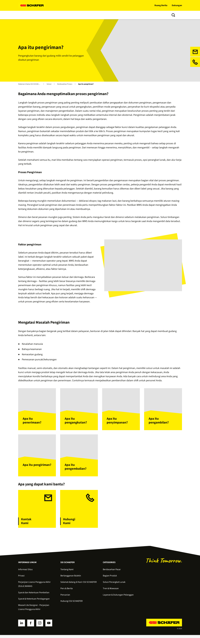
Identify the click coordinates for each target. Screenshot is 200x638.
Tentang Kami (103, 15)
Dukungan (177, 5)
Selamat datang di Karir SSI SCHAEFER (78, 585)
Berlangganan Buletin (70, 578)
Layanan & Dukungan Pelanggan (118, 597)
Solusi (22, 15)
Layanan (67, 15)
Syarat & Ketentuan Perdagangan (34, 601)
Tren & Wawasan (84, 15)
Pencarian (65, 597)
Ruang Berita (160, 5)
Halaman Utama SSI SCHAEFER (29, 84)
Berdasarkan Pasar (112, 572)
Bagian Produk (110, 578)
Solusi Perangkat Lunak (114, 585)
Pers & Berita (66, 591)
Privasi (21, 578)
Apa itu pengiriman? (86, 84)
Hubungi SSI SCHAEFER (71, 604)
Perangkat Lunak (50, 15)
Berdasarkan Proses (64, 84)
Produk (33, 15)
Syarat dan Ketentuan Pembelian (33, 595)
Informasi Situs (25, 572)
